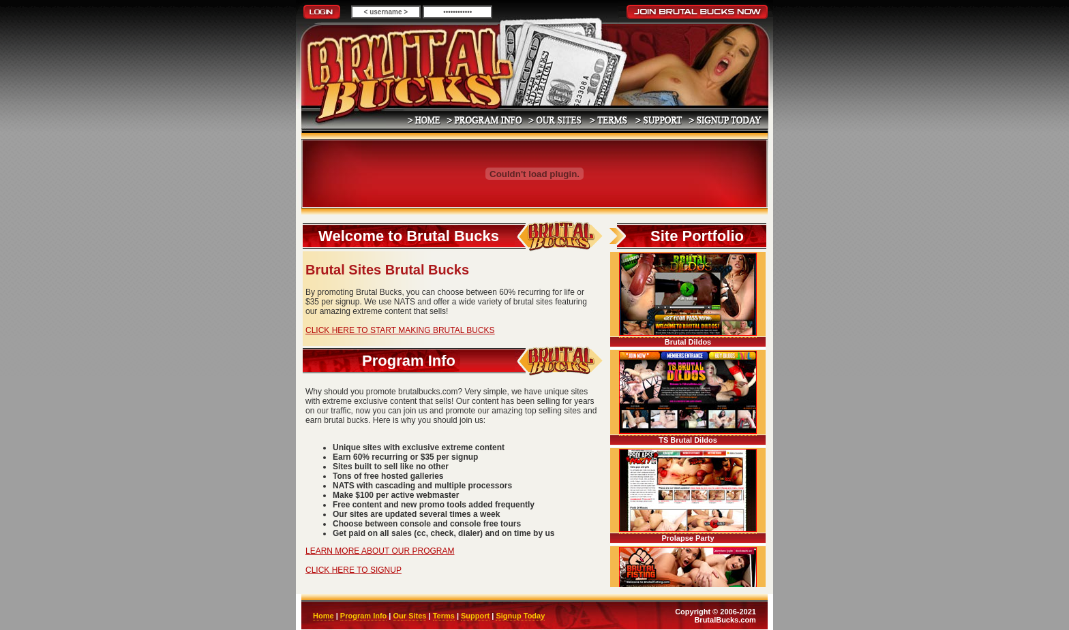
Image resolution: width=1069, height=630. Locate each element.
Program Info (363, 616)
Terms (444, 616)
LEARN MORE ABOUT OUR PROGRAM (379, 551)
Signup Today (520, 616)
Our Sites (410, 616)
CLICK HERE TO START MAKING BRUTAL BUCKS (400, 330)
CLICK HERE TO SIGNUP (353, 570)
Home (323, 616)
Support (475, 616)
